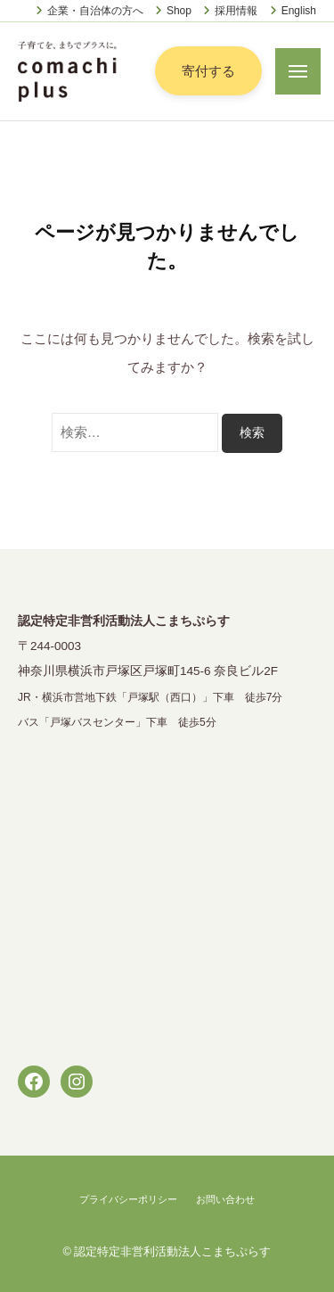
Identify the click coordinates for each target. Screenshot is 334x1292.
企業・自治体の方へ (95, 10)
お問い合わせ (225, 1199)
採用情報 (236, 10)
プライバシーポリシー (128, 1199)
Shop (179, 10)
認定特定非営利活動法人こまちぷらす (172, 1251)
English (298, 10)
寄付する (208, 70)
